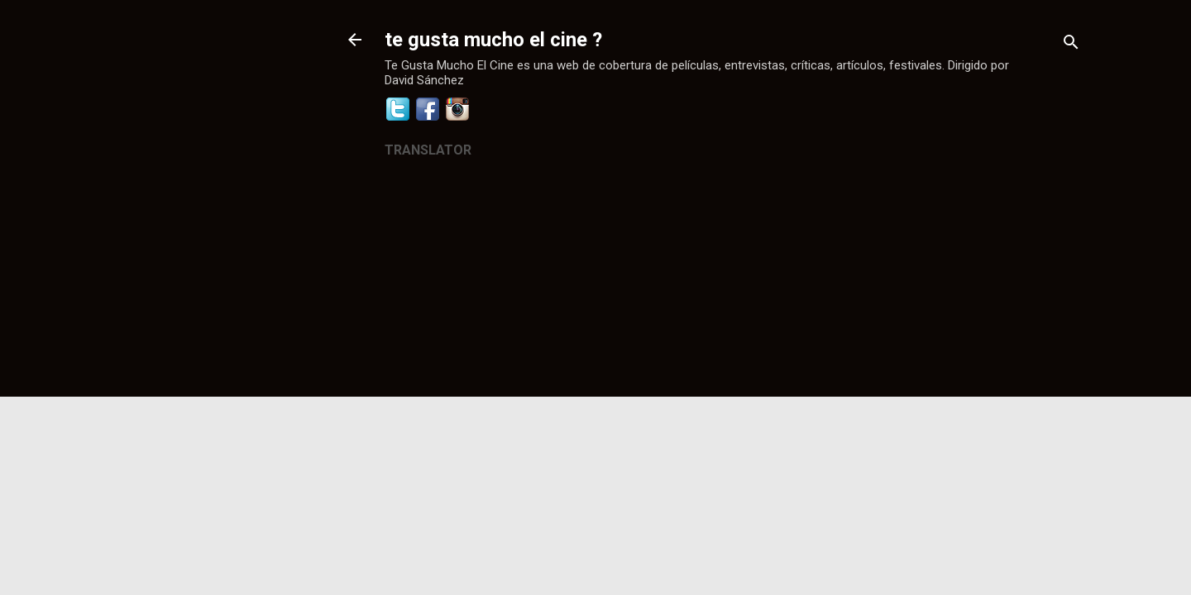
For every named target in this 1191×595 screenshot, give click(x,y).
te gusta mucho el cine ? (493, 39)
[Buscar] (1071, 45)
